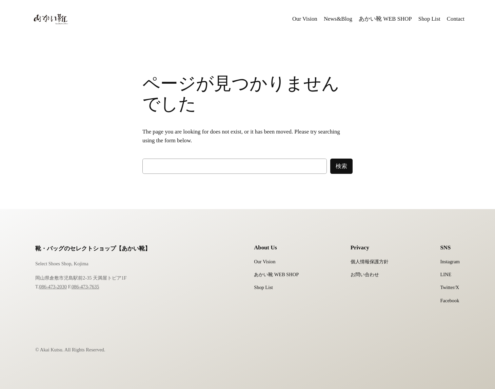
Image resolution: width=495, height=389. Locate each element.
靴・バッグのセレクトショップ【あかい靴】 (93, 248)
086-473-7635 (85, 286)
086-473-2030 (53, 286)
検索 (341, 166)
